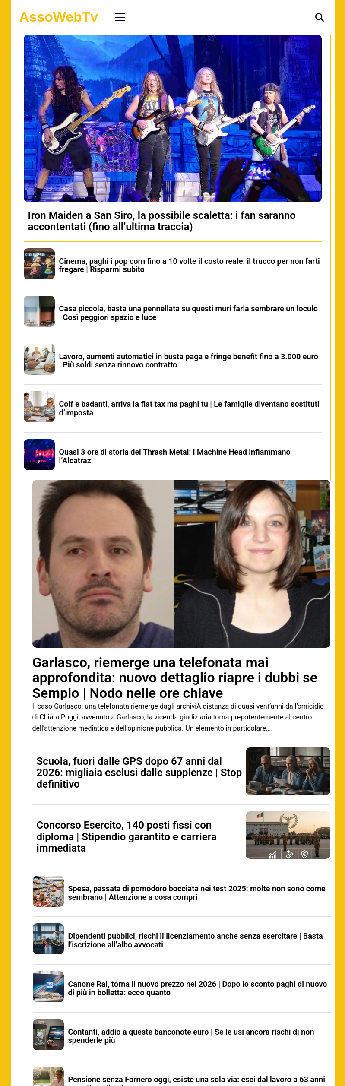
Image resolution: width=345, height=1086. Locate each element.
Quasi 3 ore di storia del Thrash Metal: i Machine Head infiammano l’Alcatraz (175, 456)
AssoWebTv (58, 17)
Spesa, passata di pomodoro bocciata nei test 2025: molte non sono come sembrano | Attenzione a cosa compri (197, 893)
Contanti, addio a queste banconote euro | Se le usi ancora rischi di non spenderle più (191, 1036)
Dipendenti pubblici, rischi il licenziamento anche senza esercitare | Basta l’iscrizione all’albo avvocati (195, 940)
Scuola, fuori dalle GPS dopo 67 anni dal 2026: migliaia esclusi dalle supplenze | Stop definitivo (139, 772)
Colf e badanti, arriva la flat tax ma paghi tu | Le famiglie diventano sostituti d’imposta (189, 408)
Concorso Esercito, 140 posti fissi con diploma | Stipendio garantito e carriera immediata (127, 836)
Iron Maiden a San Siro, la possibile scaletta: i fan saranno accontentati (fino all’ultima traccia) (162, 221)
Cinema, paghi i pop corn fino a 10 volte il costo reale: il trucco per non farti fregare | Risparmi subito (189, 265)
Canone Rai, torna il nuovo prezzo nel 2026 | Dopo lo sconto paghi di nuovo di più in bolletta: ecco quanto (197, 988)
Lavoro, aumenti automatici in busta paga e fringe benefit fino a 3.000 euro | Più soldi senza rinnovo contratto (188, 361)
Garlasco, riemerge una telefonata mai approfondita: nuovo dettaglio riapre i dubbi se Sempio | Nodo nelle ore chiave (174, 677)
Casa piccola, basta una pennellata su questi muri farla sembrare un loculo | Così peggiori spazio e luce (188, 313)
